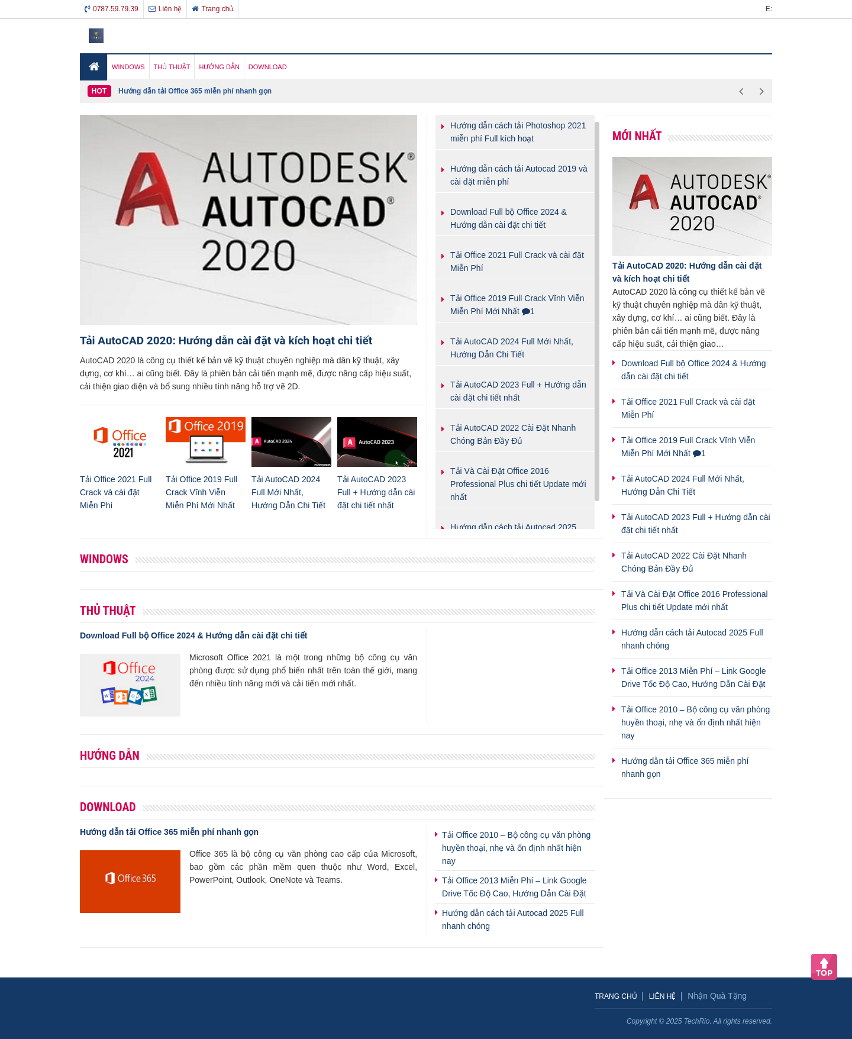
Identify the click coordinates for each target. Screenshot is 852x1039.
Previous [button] (741, 91)
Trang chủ (212, 9)
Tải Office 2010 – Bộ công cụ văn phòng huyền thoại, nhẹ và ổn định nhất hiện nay (516, 848)
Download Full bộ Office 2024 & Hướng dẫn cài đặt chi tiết (193, 635)
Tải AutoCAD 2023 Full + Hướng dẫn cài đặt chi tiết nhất (376, 492)
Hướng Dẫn (110, 755)
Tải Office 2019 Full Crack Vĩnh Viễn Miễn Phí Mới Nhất (201, 492)
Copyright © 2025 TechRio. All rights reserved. (699, 1021)
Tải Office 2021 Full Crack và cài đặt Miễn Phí (115, 492)
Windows (104, 559)
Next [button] (761, 91)
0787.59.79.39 (111, 9)
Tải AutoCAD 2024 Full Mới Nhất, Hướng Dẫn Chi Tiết (288, 492)
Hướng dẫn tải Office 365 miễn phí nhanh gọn (195, 91)
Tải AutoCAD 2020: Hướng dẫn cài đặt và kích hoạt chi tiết (226, 340)
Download (108, 807)
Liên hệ (165, 9)
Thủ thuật (108, 611)
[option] (424, 91)
